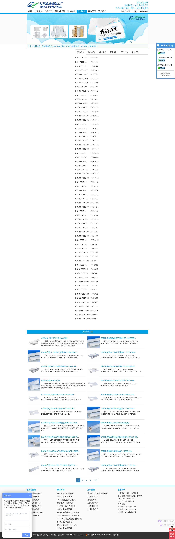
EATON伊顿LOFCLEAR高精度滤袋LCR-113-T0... (119, 437)
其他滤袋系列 (93, 509)
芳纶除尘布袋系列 (64, 509)
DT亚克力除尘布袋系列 (66, 506)
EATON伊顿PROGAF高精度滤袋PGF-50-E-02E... (60, 423)
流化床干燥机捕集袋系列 (98, 493)
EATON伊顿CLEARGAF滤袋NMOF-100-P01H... (59, 352)
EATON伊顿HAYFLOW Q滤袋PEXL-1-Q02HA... (59, 366)
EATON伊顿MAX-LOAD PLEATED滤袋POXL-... (59, 465)
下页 (95, 480)
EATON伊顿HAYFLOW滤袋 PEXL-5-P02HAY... (118, 352)
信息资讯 (49, 11)
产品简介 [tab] (80, 52)
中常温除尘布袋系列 (65, 493)
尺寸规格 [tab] (102, 52)
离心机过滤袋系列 (34, 506)
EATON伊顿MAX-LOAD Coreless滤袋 (115, 423)
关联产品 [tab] (135, 52)
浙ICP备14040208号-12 (75, 535)
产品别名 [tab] (124, 52)
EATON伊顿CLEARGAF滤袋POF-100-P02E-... (118, 338)
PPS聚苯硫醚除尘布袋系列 (68, 512)
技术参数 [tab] (91, 52)
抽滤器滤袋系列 (33, 509)
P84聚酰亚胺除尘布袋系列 (68, 516)
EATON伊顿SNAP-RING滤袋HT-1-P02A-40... (118, 380)
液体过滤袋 (60, 11)
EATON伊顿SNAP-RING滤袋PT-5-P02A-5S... (58, 395)
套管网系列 (92, 500)
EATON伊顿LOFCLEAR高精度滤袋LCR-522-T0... (60, 437)
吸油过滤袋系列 (33, 500)
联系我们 (102, 11)
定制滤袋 (82, 11)
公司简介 (38, 11)
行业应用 (92, 11)
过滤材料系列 (93, 506)
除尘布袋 (71, 11)
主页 (29, 46)
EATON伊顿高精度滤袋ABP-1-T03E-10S (116, 451)
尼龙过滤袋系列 (33, 497)
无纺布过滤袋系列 (34, 493)
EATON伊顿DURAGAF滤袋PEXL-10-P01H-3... (118, 366)
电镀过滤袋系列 (33, 516)
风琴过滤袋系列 (94, 497)
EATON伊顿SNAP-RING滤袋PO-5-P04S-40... (118, 395)
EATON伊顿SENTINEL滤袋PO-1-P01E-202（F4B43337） (76, 46)
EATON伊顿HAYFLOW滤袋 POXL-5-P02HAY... (118, 465)
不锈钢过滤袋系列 (34, 503)
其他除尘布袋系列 (64, 528)
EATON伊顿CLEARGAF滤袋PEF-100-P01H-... (118, 409)
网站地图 (116, 535)
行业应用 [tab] (113, 52)
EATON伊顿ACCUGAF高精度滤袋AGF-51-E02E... (60, 451)
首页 (30, 11)
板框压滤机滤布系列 (35, 512)
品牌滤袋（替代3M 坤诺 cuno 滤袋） (55, 338)
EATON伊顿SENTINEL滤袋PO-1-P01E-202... (58, 409)
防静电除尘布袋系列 (65, 503)
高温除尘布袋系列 (64, 497)
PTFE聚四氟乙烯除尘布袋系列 (69, 519)
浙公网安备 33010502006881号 (99, 535)
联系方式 (121, 490)
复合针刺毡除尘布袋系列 (67, 525)
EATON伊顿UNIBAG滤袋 (50, 380)
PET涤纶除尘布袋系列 (66, 500)
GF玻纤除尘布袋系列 (65, 522)
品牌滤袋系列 (47, 46)
